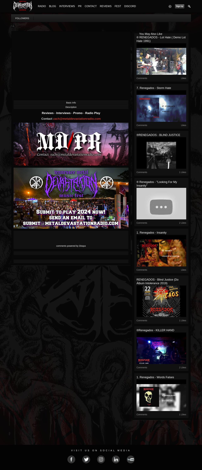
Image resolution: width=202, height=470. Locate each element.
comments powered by (71, 246)
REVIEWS (106, 6)
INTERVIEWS (67, 6)
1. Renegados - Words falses (155, 377)
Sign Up (179, 6)
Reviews (48, 113)
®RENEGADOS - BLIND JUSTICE (158, 135)
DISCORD (130, 6)
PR (79, 6)
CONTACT (91, 6)
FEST (118, 6)
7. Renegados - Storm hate (154, 88)
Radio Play (92, 113)
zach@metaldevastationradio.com (77, 118)
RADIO (42, 6)
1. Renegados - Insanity (151, 232)
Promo (78, 113)
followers (22, 18)
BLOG (52, 6)
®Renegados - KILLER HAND (155, 330)
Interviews (63, 113)
